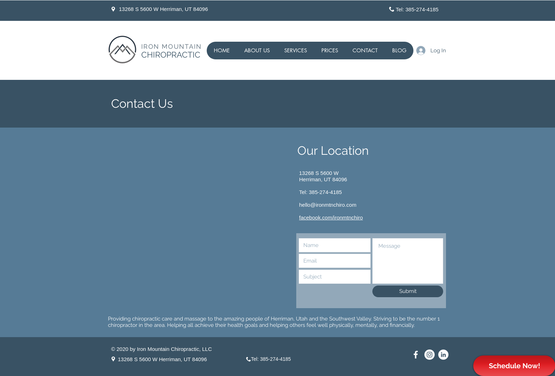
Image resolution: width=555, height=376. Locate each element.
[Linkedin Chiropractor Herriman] (443, 354)
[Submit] (407, 291)
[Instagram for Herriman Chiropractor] (429, 354)
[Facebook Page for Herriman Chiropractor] (416, 354)
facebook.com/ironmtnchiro (331, 218)
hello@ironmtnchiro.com (327, 205)
